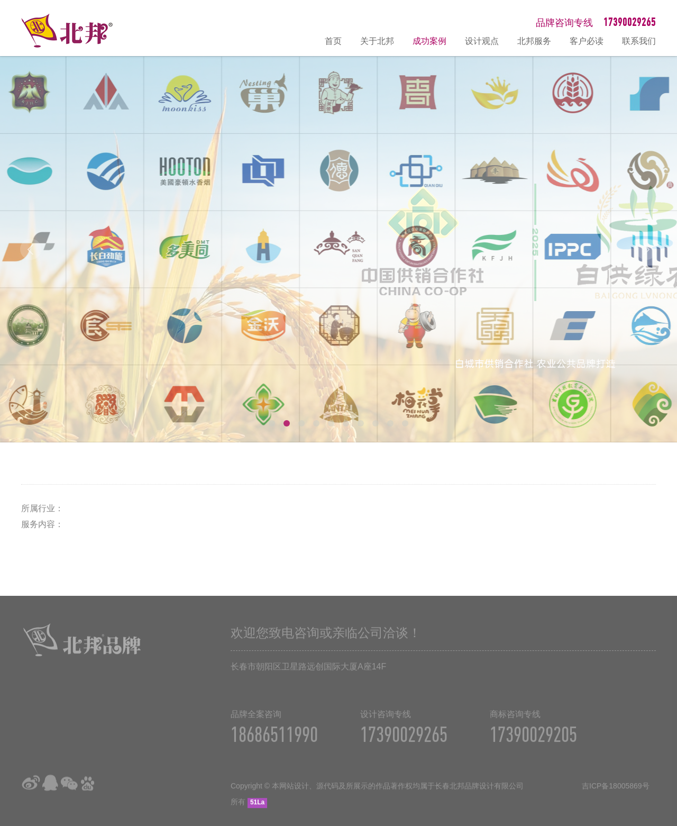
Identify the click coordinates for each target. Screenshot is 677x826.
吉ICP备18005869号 (615, 790)
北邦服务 (534, 41)
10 (405, 423)
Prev (30, 249)
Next (646, 249)
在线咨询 (663, 705)
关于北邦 (377, 41)
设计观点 (482, 41)
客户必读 (586, 41)
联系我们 (639, 41)
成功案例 (429, 41)
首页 (333, 41)
